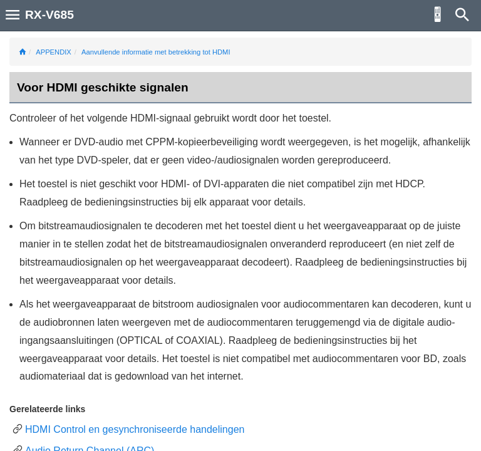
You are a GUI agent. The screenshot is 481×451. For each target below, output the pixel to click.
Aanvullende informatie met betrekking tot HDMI (155, 52)
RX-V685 (49, 14)
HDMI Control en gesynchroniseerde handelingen (134, 429)
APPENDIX (53, 52)
